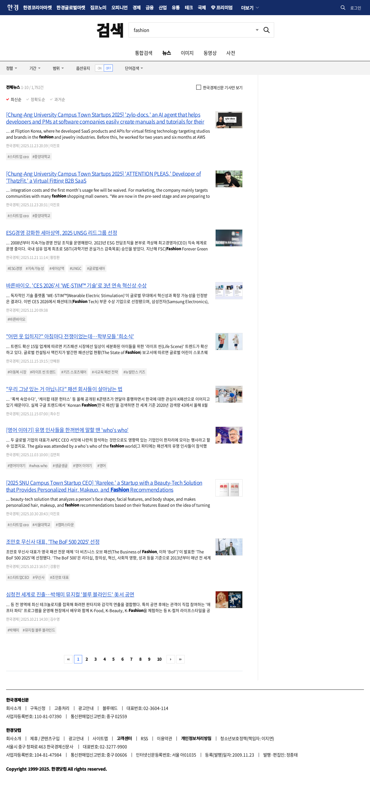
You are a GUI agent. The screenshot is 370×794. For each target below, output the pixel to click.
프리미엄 (224, 7)
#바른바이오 (16, 319)
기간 (32, 68)
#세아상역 (56, 268)
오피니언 (119, 7)
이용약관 (164, 738)
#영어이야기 (16, 465)
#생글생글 (60, 465)
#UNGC (75, 268)
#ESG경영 (15, 268)
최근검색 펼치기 (257, 30)
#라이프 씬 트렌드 (43, 372)
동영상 (210, 52)
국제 (202, 7)
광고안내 (85, 708)
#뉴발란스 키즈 (134, 372)
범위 (56, 68)
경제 (137, 7)
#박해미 (13, 630)
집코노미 (98, 7)
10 (159, 659)
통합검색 (144, 52)
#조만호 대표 (59, 577)
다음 (170, 659)
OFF (108, 68)
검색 (110, 30)
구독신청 (37, 708)
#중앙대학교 (41, 156)
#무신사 (38, 577)
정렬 (9, 68)
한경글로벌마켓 (70, 7)
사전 (230, 52)
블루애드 (110, 708)
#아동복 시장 (17, 372)
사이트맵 (100, 738)
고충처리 (61, 708)
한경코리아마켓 (37, 7)
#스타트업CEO (18, 577)
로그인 (355, 8)
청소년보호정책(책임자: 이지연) (247, 738)
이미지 (187, 52)
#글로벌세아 (96, 268)
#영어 (101, 465)
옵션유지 (83, 68)
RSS (144, 738)
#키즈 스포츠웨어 (73, 372)
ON (100, 68)
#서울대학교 (41, 524)
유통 (176, 7)
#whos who (38, 465)
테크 (189, 7)
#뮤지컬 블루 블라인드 (39, 630)
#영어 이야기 (82, 465)
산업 (163, 7)
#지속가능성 (35, 268)
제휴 (34, 738)
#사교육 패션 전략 (105, 372)
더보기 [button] (247, 7)
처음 (68, 659)
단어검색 (132, 68)
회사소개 (13, 708)
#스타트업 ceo (18, 156)
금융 (150, 7)
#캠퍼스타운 (65, 524)
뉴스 (166, 52)
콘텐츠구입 (50, 738)
